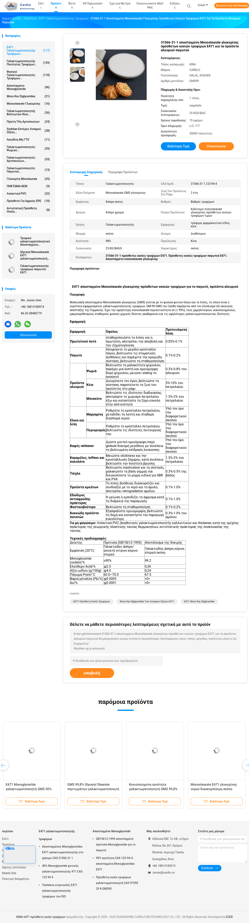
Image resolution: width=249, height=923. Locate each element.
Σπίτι (5, 838)
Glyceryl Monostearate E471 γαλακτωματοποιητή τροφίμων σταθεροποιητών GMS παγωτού (35, 255)
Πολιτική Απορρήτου (15, 878)
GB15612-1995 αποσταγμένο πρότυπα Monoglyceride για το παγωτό (116, 844)
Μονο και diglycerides (28, 96)
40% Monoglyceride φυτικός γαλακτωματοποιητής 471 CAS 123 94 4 (62, 871)
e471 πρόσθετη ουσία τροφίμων (91, 601)
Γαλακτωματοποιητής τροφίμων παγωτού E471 (34, 269)
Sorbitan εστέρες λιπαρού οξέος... (28, 130)
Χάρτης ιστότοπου (14, 867)
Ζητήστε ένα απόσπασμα (232, 5)
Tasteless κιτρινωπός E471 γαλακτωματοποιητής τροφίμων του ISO (59, 890)
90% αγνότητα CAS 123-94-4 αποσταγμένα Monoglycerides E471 (115, 863)
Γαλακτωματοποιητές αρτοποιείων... (28, 159)
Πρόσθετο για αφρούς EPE (28, 201)
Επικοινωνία (28, 335)
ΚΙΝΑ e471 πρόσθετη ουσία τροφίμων (40, 917)
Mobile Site (9, 873)
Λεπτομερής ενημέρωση (86, 172)
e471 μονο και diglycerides (199, 601)
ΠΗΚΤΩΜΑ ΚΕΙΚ (28, 186)
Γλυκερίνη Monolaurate (28, 179)
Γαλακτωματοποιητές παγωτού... (28, 170)
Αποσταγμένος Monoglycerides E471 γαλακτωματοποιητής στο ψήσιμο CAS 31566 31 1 (62, 852)
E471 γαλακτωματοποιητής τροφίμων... (28, 50)
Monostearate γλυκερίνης (28, 104)
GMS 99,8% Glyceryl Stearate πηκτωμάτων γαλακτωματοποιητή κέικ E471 (93, 789)
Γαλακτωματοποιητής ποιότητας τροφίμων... (28, 62)
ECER (229, 917)
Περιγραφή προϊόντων (123, 172)
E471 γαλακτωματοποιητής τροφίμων (57, 835)
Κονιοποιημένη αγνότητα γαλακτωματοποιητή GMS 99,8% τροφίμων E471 (153, 789)
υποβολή (92, 673)
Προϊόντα (8, 844)
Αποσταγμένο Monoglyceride (28, 87)
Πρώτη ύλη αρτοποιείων (28, 122)
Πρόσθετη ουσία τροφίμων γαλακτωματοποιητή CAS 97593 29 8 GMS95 (117, 883)
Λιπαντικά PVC (28, 194)
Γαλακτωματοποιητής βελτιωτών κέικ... (28, 112)
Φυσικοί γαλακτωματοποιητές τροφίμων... (28, 75)
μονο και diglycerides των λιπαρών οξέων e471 (147, 601)
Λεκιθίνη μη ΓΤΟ (28, 140)
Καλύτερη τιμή (178, 146)
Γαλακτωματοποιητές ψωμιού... (28, 148)
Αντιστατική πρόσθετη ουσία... (28, 210)
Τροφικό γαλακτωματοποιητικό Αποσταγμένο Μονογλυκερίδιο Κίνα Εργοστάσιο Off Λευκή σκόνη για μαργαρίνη (35, 241)
